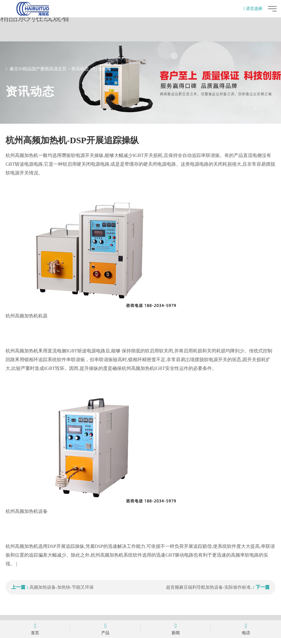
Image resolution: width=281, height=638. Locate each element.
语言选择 (252, 8)
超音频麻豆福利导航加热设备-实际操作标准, (209, 587)
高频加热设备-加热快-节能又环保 (61, 587)
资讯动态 (80, 69)
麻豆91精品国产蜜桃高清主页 (38, 69)
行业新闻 (102, 69)
